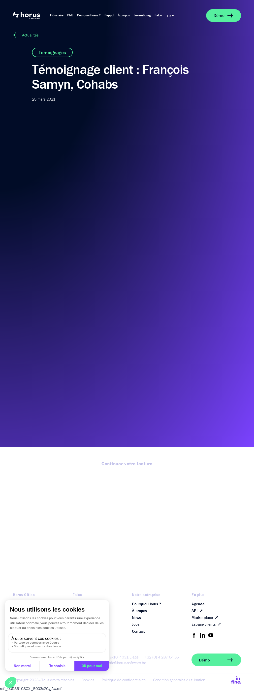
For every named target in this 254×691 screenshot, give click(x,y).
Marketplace (205, 617)
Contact (138, 631)
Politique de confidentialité (124, 679)
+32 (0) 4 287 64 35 (162, 657)
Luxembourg (142, 15)
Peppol (109, 15)
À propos (124, 15)
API (198, 610)
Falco (158, 15)
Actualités (25, 35)
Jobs (135, 624)
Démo (224, 15)
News (136, 617)
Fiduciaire (57, 15)
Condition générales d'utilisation (179, 679)
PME (70, 15)
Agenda (198, 603)
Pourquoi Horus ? (89, 15)
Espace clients (207, 624)
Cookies (88, 679)
